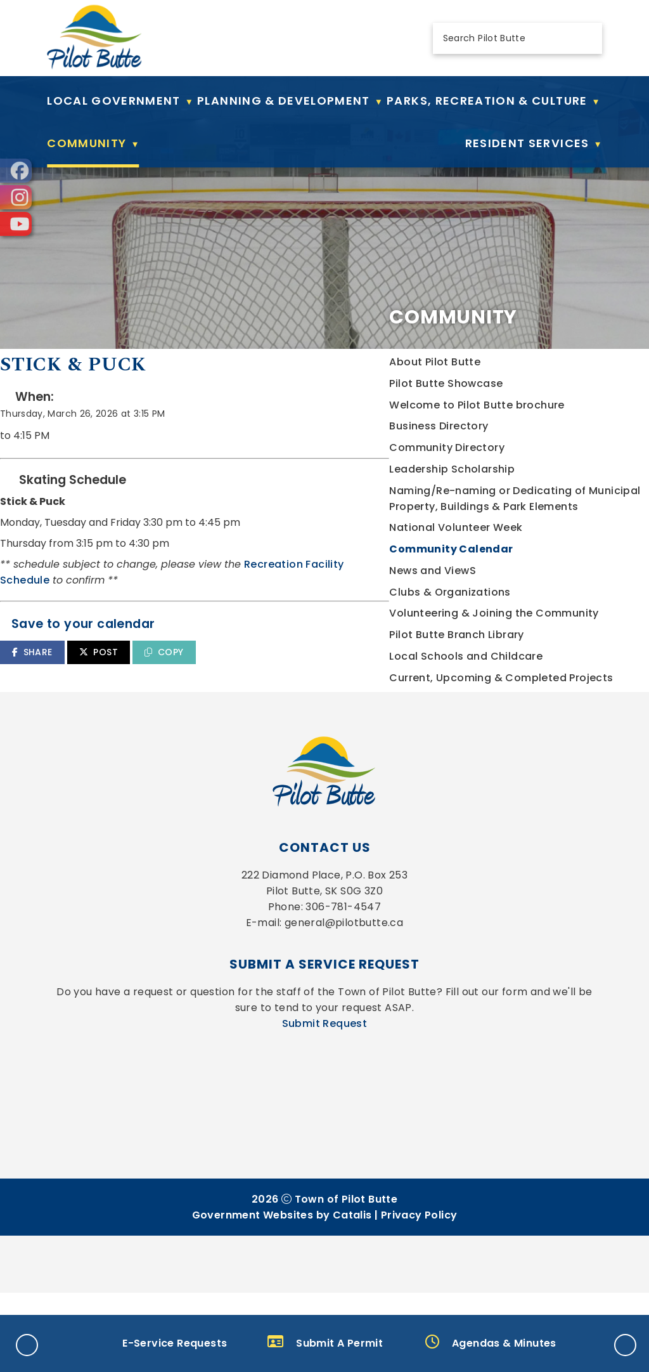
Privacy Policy (419, 1294)
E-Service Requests (160, 1342)
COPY (455, 677)
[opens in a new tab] (16, 171)
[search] (507, 38)
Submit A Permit (325, 1342)
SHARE (324, 677)
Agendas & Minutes (490, 1342)
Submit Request (325, 1102)
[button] (585, 38)
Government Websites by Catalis (282, 1294)
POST (390, 677)
